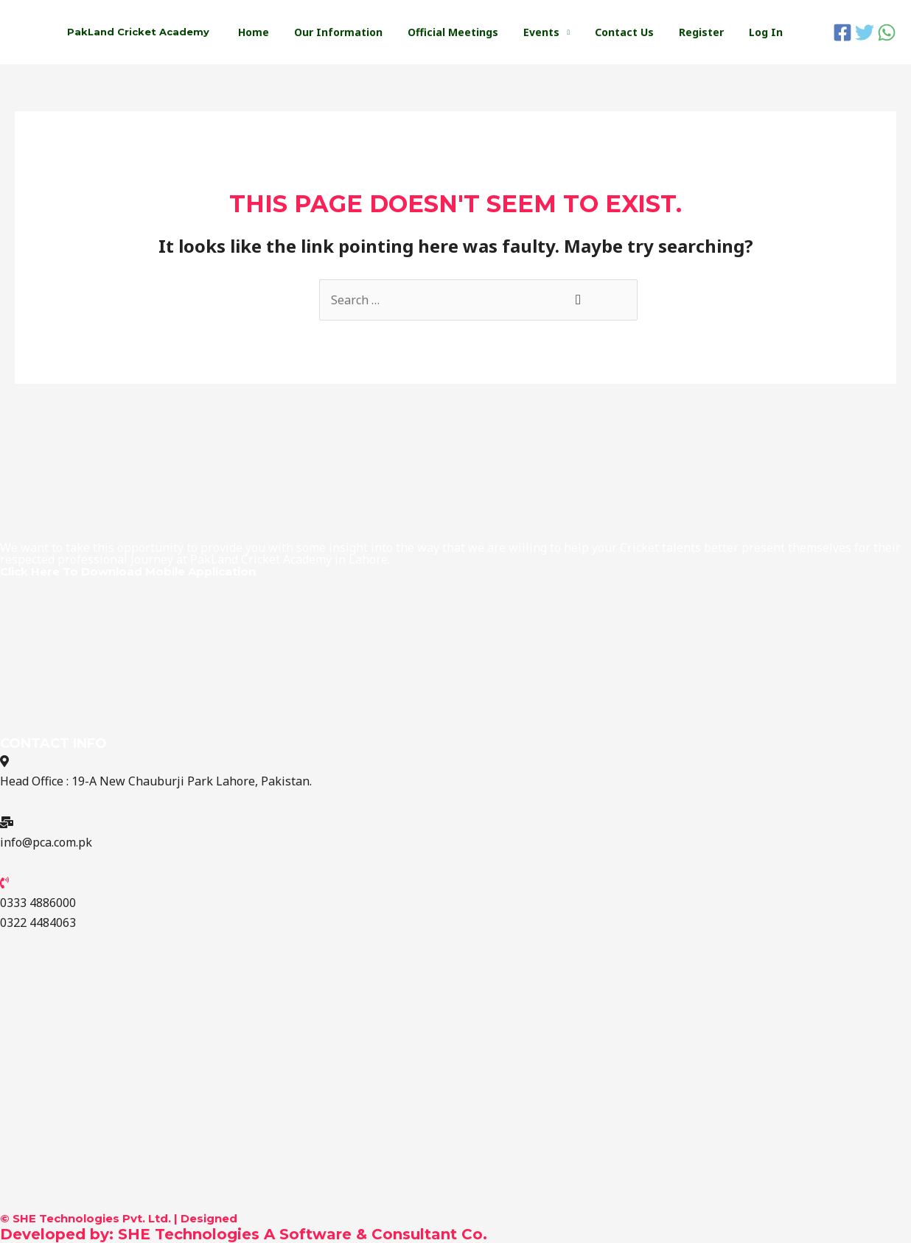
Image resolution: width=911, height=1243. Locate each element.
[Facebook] (842, 32)
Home (282, 32)
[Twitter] (864, 32)
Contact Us (635, 32)
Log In (768, 32)
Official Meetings (472, 32)
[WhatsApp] (886, 32)
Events (557, 32)
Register (707, 32)
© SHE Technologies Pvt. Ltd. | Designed (118, 1218)
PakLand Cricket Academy (138, 32)
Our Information (362, 32)
